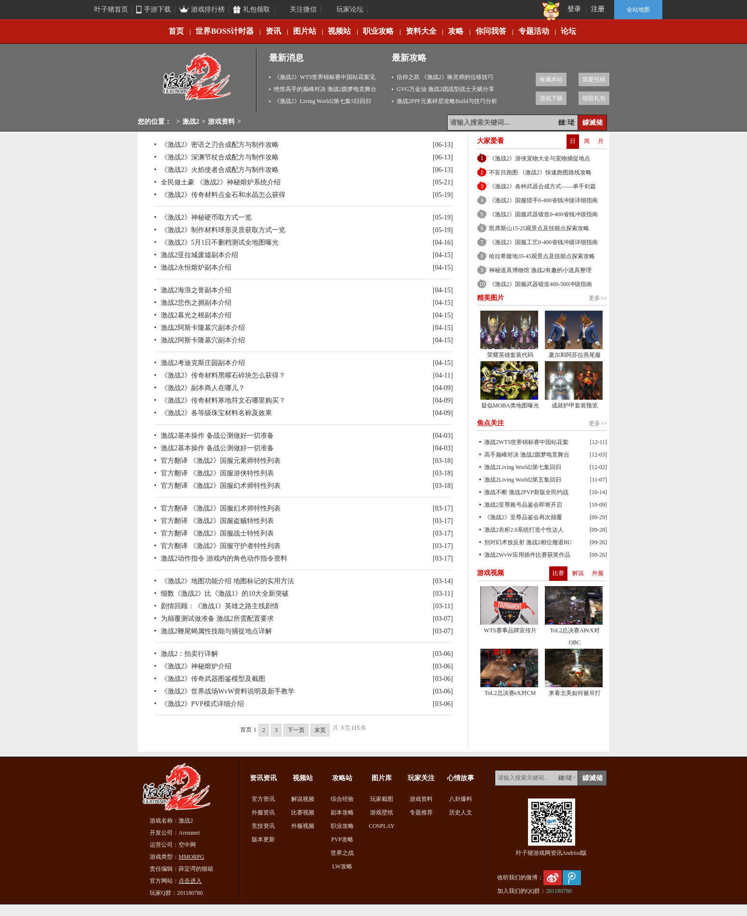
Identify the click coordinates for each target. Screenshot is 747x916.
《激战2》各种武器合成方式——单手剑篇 (542, 186)
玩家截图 (381, 799)
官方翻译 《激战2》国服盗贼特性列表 (217, 520)
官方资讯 (263, 799)
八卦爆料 (460, 799)
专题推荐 (421, 812)
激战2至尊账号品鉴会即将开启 (523, 504)
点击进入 (190, 880)
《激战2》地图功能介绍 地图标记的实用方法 (227, 581)
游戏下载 (551, 98)
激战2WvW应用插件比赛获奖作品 (527, 554)
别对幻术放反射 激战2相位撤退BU (528, 542)
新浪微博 (552, 877)
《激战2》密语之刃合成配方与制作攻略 (220, 144)
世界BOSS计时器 (224, 31)
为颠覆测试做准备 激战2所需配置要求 (217, 618)
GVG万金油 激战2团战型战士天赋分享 (445, 89)
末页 (320, 730)
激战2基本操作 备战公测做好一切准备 (217, 435)
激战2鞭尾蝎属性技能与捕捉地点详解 (216, 631)
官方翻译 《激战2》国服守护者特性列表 (221, 546)
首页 (176, 31)
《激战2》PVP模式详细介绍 (202, 703)
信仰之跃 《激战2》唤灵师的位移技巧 (445, 77)
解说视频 (302, 799)
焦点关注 (490, 423)
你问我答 (491, 31)
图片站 (304, 31)
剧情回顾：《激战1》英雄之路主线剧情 (220, 606)
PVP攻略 (342, 839)
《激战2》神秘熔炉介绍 (196, 666)
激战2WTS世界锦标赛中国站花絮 (526, 442)
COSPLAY (382, 826)
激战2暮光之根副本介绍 (196, 315)
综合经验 (342, 799)
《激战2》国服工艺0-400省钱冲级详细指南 (543, 242)
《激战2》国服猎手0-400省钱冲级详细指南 (543, 200)
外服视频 (302, 826)
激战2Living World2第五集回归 (522, 479)
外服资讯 (263, 812)
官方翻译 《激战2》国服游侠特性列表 (217, 473)
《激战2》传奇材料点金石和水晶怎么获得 (223, 194)
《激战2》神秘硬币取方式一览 (206, 217)
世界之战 (342, 853)
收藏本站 (551, 79)
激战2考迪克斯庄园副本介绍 (203, 362)
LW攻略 (342, 866)
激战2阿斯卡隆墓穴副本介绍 (203, 327)
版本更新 (263, 839)
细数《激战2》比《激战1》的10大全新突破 (225, 593)
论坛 (568, 31)
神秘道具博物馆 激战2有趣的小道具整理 (540, 270)
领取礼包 (593, 98)
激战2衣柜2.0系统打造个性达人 (524, 529)
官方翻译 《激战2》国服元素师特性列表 (221, 460)
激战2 (190, 121)
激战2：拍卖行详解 (189, 653)
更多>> (598, 298)
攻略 (456, 31)
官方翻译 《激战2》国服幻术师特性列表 (221, 485)
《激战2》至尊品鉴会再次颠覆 (523, 517)
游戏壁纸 (381, 812)
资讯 (273, 31)
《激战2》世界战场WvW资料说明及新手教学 (228, 691)
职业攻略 (378, 31)
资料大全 (421, 31)
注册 (598, 9)
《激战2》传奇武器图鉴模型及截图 (213, 678)
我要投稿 (593, 79)
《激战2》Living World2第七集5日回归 (322, 101)
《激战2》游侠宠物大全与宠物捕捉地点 (539, 158)
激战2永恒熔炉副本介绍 (196, 267)
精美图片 (490, 297)
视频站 (339, 31)
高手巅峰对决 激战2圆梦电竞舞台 (526, 454)
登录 (574, 9)
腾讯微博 (572, 877)
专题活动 (533, 31)
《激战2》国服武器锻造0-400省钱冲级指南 (543, 214)
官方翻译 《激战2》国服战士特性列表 (217, 533)
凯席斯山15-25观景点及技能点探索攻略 (539, 228)
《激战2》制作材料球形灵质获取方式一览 (223, 230)
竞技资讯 (263, 826)
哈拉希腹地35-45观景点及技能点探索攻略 (542, 256)
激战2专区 (197, 80)
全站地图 (638, 9)
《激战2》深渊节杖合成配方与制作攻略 (220, 157)
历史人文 (460, 812)
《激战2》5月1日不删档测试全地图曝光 (220, 242)
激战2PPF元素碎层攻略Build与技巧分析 (447, 101)
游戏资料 (221, 121)
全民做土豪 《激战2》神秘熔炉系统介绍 (221, 182)
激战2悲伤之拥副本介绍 (196, 302)
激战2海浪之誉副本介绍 (196, 290)
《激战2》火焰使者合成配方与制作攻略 (220, 169)
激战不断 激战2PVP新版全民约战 (526, 492)
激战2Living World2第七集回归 (522, 467)
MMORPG (191, 856)
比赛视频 (302, 812)
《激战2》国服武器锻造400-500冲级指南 (540, 284)
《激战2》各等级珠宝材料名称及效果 (216, 413)
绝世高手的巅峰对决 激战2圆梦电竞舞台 (325, 89)
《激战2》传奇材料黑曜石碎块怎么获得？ (223, 375)
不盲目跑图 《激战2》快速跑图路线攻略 (540, 172)
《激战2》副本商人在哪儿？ (203, 388)
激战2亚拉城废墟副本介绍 (199, 255)
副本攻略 (342, 812)
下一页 (296, 730)
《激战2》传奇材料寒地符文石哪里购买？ (223, 400)
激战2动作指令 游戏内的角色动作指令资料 (224, 558)
